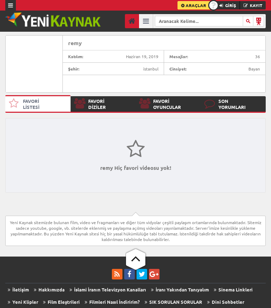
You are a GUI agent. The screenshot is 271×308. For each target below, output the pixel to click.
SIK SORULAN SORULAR (173, 302)
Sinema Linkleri (233, 289)
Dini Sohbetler (225, 302)
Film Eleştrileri (61, 302)
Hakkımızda (49, 289)
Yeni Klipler (23, 302)
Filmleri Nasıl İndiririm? (112, 302)
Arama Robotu (258, 21)
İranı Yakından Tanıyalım (180, 289)
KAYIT (252, 5)
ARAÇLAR (193, 5)
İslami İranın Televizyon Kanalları (108, 289)
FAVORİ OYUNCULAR (160, 104)
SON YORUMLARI (225, 104)
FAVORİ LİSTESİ (24, 104)
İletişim (18, 289)
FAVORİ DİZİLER (90, 104)
